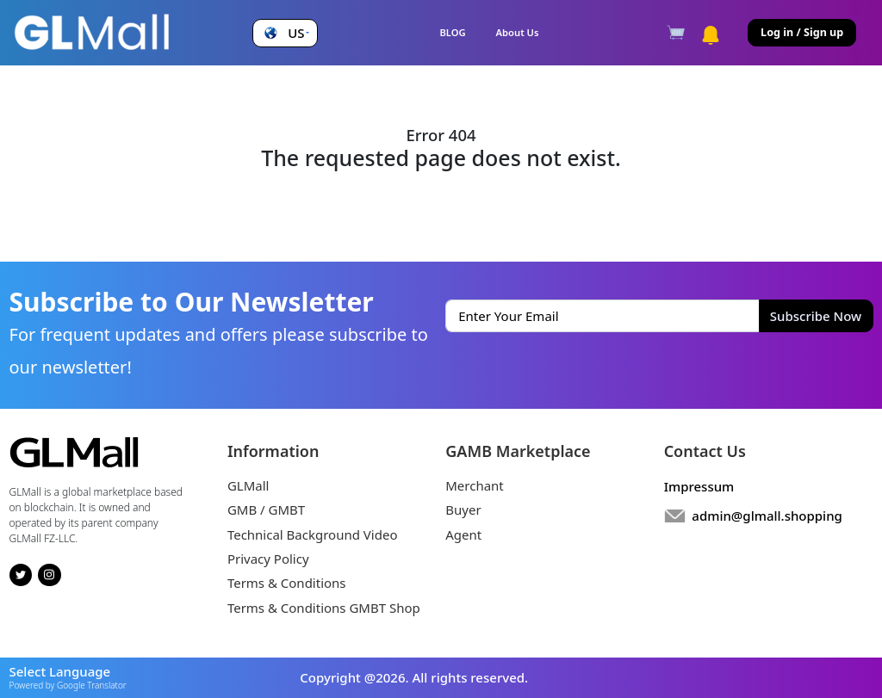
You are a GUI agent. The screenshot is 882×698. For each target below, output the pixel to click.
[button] (284, 33)
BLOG (452, 32)
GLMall (248, 485)
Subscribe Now (815, 315)
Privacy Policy (268, 558)
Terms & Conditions (286, 582)
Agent (463, 534)
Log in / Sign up (802, 32)
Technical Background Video (312, 534)
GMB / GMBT (266, 509)
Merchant (474, 485)
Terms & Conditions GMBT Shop (323, 607)
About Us (517, 32)
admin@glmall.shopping (767, 515)
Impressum (699, 486)
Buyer (463, 509)
